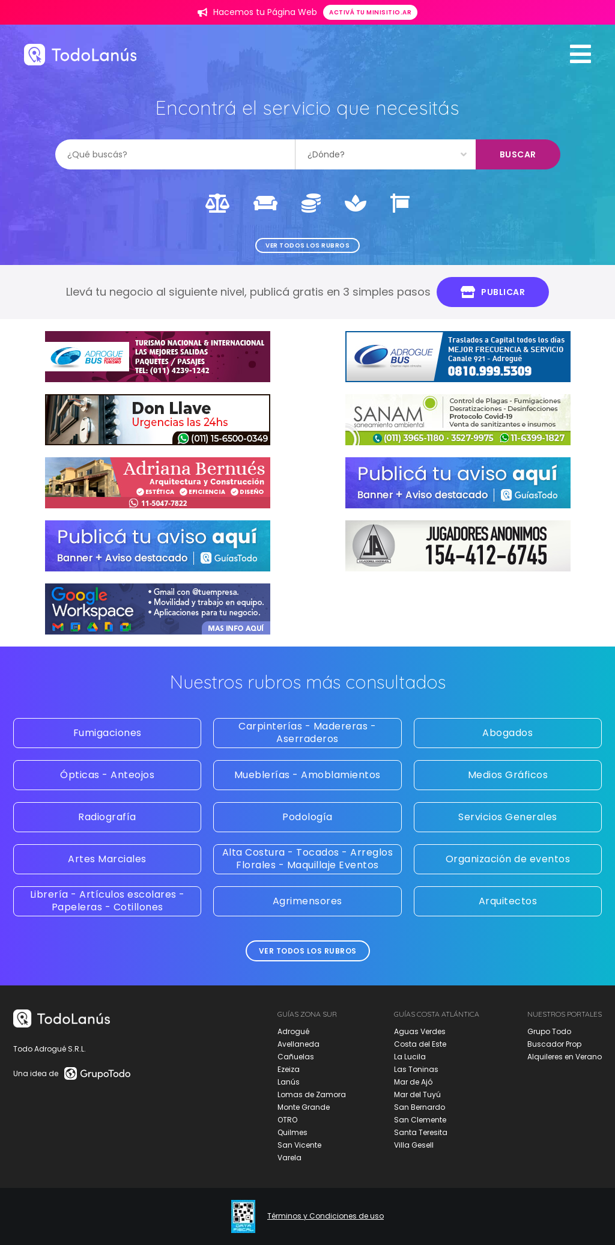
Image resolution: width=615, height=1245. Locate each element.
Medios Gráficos (508, 775)
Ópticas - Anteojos (107, 775)
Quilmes (292, 1132)
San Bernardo (419, 1107)
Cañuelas (295, 1057)
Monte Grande (303, 1107)
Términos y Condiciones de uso (325, 1216)
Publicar (493, 292)
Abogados (507, 733)
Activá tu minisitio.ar (370, 12)
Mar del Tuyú (417, 1094)
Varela (289, 1157)
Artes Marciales (107, 859)
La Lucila (410, 1057)
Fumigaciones (107, 733)
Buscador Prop (554, 1044)
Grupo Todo (549, 1031)
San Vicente (299, 1145)
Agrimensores (307, 901)
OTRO (287, 1120)
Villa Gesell (414, 1145)
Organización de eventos (508, 859)
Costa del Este (420, 1044)
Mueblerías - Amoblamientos (307, 775)
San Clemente (420, 1120)
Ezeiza (288, 1069)
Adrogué (293, 1031)
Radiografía (107, 817)
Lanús (288, 1082)
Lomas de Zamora (311, 1094)
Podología (307, 817)
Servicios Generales (507, 817)
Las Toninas (416, 1069)
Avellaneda (298, 1044)
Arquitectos (508, 901)
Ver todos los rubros (307, 245)
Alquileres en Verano (564, 1057)
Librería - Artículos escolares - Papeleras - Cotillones (107, 900)
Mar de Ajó (413, 1082)
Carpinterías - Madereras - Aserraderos (307, 732)
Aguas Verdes (420, 1031)
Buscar (518, 154)
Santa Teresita (420, 1132)
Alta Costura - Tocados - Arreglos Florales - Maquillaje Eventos (307, 858)
